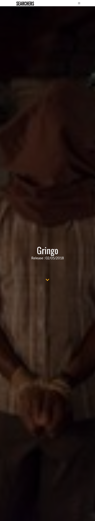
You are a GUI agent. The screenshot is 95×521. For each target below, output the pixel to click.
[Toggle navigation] (79, 3)
